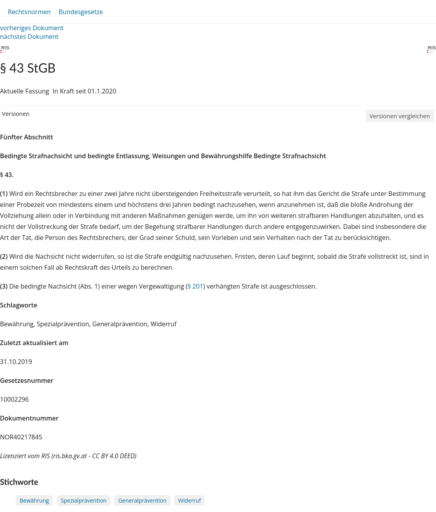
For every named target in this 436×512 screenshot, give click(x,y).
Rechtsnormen (29, 11)
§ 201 (195, 286)
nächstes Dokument (29, 36)
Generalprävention (142, 500)
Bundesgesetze (81, 11)
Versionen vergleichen (400, 116)
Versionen (15, 113)
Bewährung (34, 500)
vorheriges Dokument (32, 28)
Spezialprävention (84, 500)
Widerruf (189, 500)
